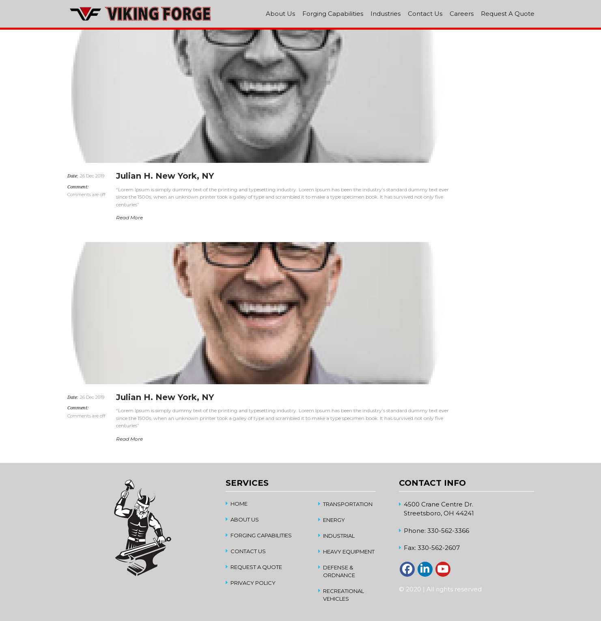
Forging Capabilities (332, 13)
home (239, 503)
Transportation (348, 504)
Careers (462, 13)
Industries (386, 13)
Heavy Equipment (349, 551)
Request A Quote (507, 13)
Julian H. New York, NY (165, 176)
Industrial (339, 535)
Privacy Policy (253, 583)
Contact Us (425, 13)
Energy (334, 520)
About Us (280, 13)
